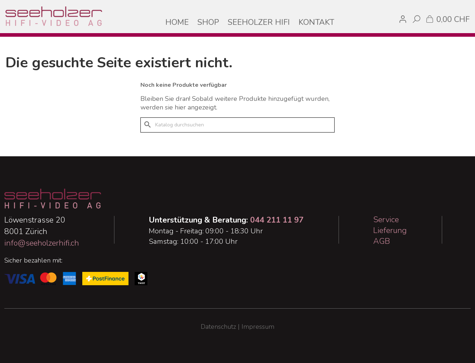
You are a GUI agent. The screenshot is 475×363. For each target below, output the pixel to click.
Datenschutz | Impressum (237, 326)
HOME (177, 22)
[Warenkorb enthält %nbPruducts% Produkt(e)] (447, 19)
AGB (381, 241)
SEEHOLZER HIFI (259, 22)
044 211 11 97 (277, 220)
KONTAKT (316, 22)
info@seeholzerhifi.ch (41, 243)
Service (386, 219)
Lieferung (390, 230)
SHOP (208, 22)
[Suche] (237, 125)
